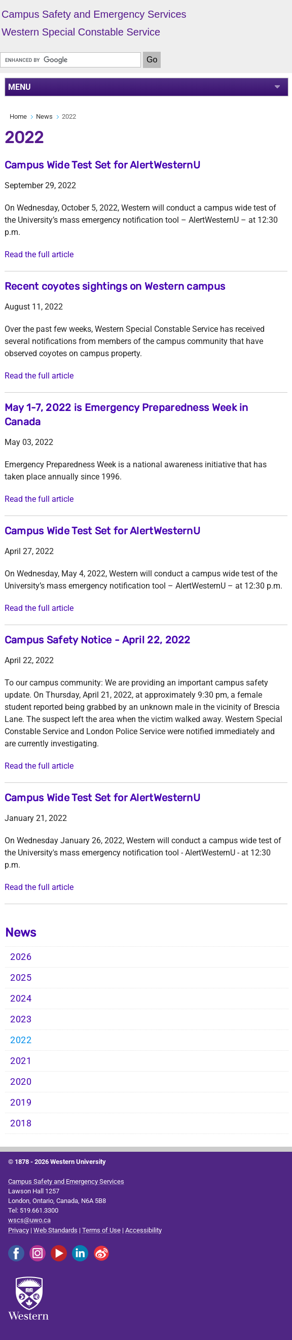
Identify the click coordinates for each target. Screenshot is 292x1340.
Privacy (18, 1230)
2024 (21, 998)
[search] (70, 59)
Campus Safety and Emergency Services (66, 1181)
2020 (21, 1082)
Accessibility (143, 1230)
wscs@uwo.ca (29, 1220)
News (44, 116)
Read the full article (39, 254)
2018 (21, 1123)
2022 (21, 1040)
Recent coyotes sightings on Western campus (115, 286)
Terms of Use (101, 1230)
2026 (21, 957)
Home (18, 116)
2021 (21, 1061)
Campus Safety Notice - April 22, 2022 (98, 640)
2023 (21, 1019)
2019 (21, 1102)
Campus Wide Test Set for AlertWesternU (102, 165)
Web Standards (55, 1230)
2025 (21, 978)
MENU (19, 87)
